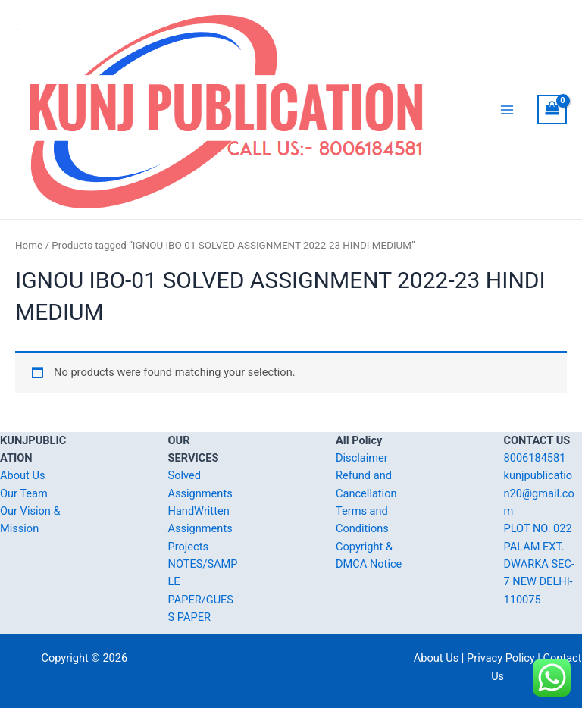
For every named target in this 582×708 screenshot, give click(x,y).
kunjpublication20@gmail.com (539, 493)
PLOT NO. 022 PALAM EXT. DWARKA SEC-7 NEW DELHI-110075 (539, 564)
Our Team (24, 493)
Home (28, 245)
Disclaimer (362, 458)
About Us (22, 475)
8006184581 (535, 458)
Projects (188, 546)
